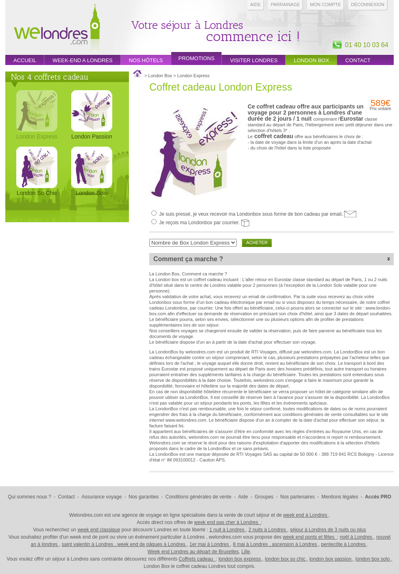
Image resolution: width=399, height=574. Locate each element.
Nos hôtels (146, 60)
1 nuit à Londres (227, 530)
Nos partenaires (297, 497)
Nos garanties (144, 497)
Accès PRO (378, 497)
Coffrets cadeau (197, 559)
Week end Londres (56, 29)
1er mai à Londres (210, 544)
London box (311, 60)
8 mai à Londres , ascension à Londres (275, 544)
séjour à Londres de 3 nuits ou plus (328, 530)
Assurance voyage (102, 497)
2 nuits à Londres (268, 530)
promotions (197, 58)
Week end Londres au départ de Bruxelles (193, 552)
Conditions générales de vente (198, 497)
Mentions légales (339, 497)
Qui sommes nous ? (29, 497)
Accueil (24, 60)
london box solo (373, 559)
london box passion (331, 559)
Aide (255, 4)
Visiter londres (253, 60)
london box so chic (286, 559)
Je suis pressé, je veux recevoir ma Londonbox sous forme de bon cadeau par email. (257, 214)
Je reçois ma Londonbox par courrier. (204, 222)
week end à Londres (305, 515)
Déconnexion (367, 4)
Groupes (264, 497)
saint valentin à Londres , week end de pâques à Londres (124, 544)
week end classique (99, 530)
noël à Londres (357, 537)
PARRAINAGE (285, 4)
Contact (358, 60)
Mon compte (325, 4)
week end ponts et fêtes (310, 537)
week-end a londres (82, 60)
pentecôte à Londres (344, 544)
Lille (245, 552)
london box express (240, 559)
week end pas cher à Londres (227, 522)
